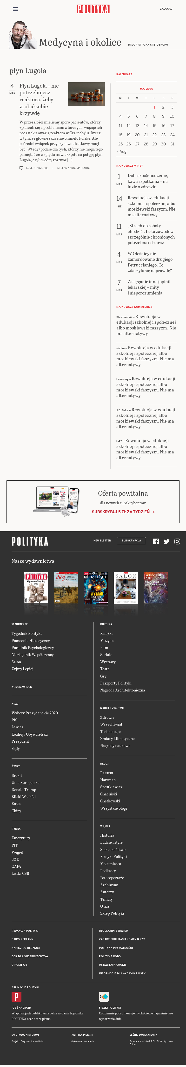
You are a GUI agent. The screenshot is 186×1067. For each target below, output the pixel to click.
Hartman (108, 780)
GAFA (16, 867)
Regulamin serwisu (113, 931)
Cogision (25, 1042)
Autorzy (107, 892)
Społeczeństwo (113, 850)
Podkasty (108, 871)
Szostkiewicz (111, 787)
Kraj (15, 704)
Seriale (106, 655)
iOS (14, 1008)
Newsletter (102, 541)
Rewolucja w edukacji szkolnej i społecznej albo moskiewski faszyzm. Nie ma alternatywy (146, 325)
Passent (106, 773)
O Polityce (19, 965)
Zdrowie (107, 718)
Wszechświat (111, 725)
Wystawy (108, 662)
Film (104, 648)
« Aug (121, 152)
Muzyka (107, 641)
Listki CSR (20, 874)
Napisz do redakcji (26, 948)
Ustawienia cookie (112, 965)
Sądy (16, 749)
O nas (104, 907)
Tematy (106, 900)
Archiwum (109, 885)
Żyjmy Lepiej (22, 669)
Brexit (17, 776)
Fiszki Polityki (110, 1008)
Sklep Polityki (112, 914)
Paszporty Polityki (116, 683)
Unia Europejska (26, 783)
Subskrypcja (131, 541)
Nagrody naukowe (115, 746)
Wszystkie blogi (113, 809)
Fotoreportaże (112, 878)
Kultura (106, 625)
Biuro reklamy (22, 940)
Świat (16, 767)
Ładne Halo (37, 1042)
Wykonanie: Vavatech (82, 1042)
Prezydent (20, 742)
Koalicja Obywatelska (30, 735)
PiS (14, 720)
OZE (15, 860)
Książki (106, 634)
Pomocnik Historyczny (31, 641)
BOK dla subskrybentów (30, 957)
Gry (103, 676)
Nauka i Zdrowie (112, 709)
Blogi (104, 764)
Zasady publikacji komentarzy (122, 940)
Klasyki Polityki (113, 857)
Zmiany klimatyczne (117, 739)
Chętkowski (110, 801)
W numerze (20, 625)
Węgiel (17, 852)
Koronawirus (22, 687)
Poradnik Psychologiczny (33, 648)
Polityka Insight (82, 1035)
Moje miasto (110, 864)
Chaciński (108, 794)
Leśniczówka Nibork (143, 1035)
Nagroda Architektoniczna (122, 691)
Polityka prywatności (116, 948)
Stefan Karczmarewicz (74, 168)
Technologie (110, 732)
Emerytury (21, 838)
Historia (107, 836)
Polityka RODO (110, 957)
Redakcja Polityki (25, 931)
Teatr (104, 669)
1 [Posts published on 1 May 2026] (154, 107)
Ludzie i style (111, 843)
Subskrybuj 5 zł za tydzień (121, 512)
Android (25, 1008)
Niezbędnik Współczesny (33, 655)
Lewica (18, 728)
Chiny (16, 811)
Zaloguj (166, 8)
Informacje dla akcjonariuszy (122, 974)
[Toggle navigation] (15, 9)
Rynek (16, 829)
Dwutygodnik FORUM (25, 1035)
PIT (15, 845)
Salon (16, 662)
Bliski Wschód (24, 797)
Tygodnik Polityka (27, 634)
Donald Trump (24, 790)
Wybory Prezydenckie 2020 (35, 713)
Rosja (16, 804)
